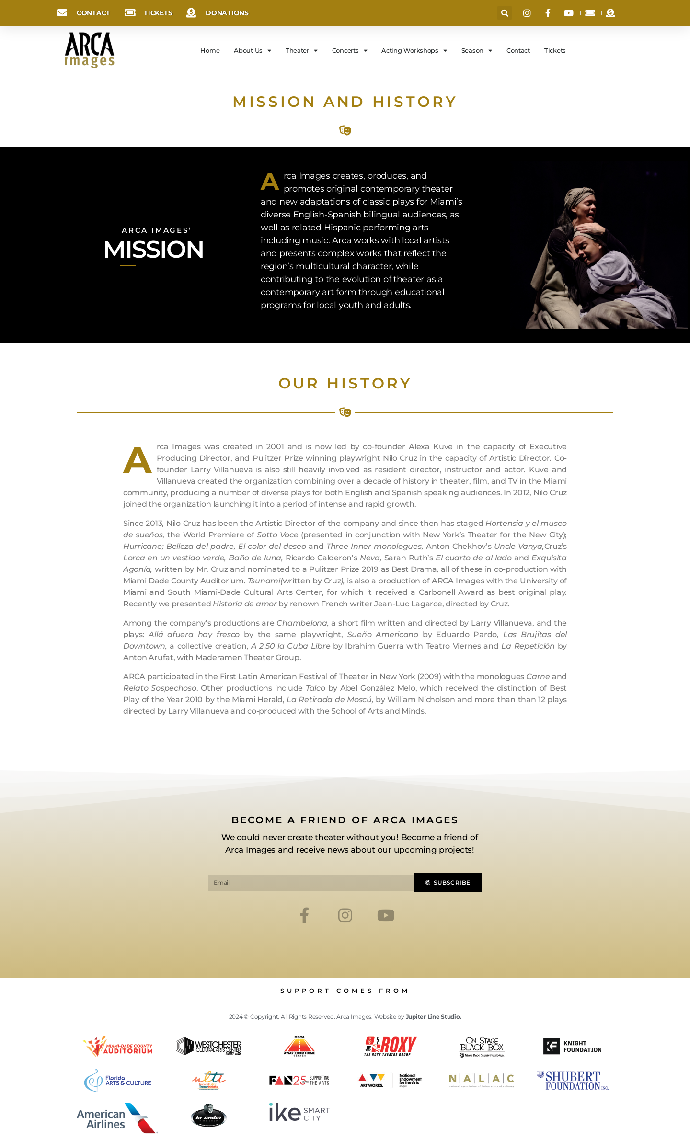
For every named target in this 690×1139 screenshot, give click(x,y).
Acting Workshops (414, 50)
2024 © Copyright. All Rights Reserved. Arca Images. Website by (345, 1016)
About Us (252, 50)
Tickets (555, 50)
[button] (504, 13)
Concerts (350, 50)
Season (476, 50)
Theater (302, 50)
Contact (518, 50)
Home (209, 50)
